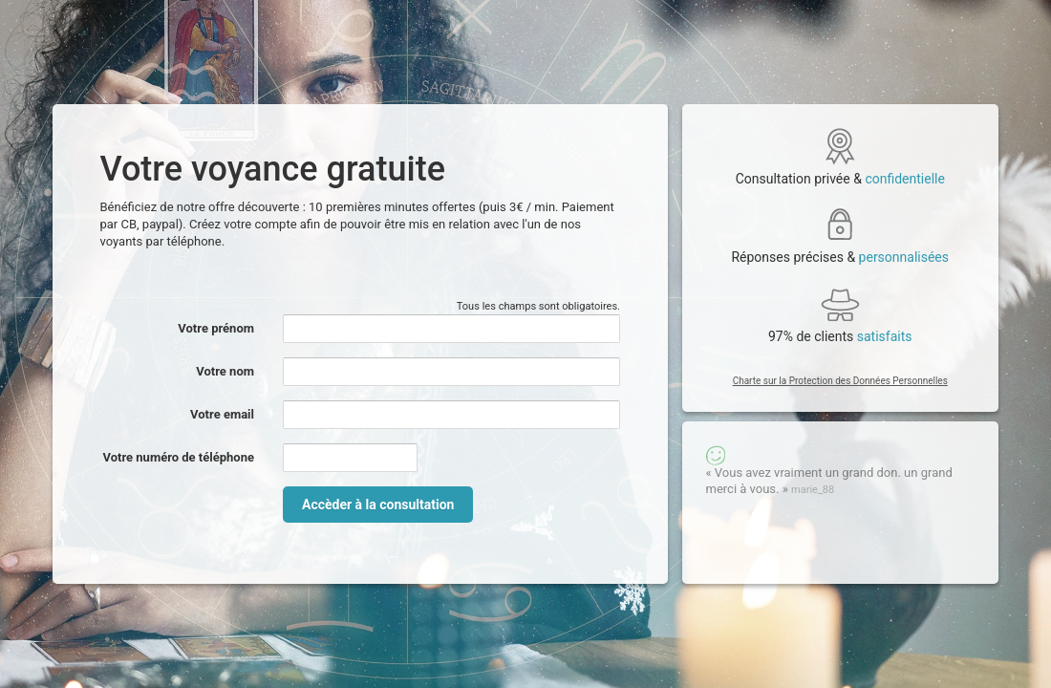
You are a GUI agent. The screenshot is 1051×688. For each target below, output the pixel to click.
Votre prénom (216, 328)
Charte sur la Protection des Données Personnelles (840, 381)
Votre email (222, 414)
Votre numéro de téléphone (178, 457)
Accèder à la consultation (378, 504)
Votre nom (225, 371)
